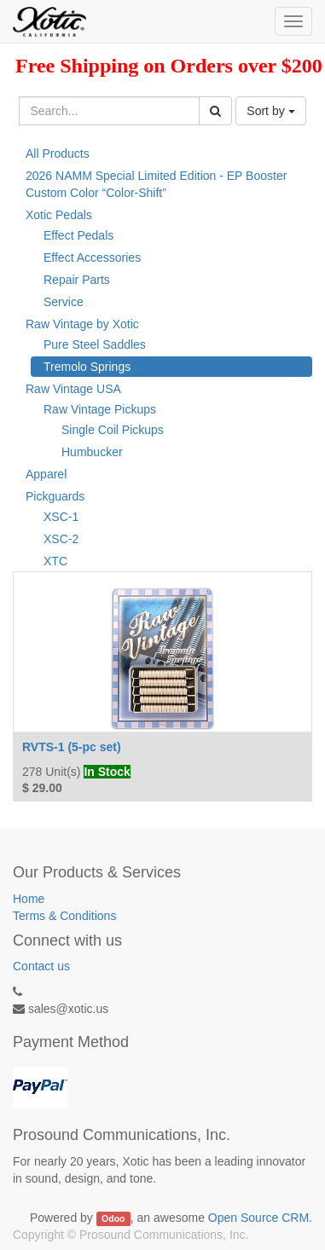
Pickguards (55, 496)
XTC (55, 561)
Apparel (46, 474)
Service (64, 302)
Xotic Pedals (59, 215)
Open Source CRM (258, 1217)
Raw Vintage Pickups (100, 409)
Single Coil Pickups (112, 430)
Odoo (113, 1218)
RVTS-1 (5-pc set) (71, 747)
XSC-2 (61, 539)
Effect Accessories (92, 257)
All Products (58, 153)
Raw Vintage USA (73, 389)
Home (28, 899)
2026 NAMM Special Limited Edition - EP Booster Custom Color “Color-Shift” (156, 184)
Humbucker (92, 452)
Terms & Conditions (64, 916)
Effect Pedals (78, 235)
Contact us (41, 966)
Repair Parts (77, 279)
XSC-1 (61, 517)
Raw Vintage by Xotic (82, 324)
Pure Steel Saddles (95, 344)
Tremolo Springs (87, 366)
